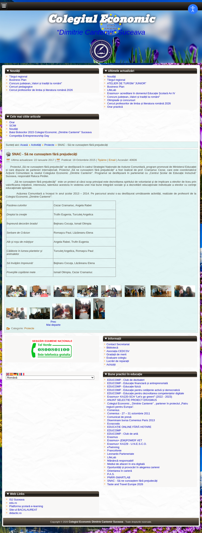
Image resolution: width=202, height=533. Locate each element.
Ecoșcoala (113, 423)
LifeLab (111, 457)
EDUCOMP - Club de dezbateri (126, 379)
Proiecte (49, 144)
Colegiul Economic (101, 19)
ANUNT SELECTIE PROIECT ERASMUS (132, 400)
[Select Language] (50, 378)
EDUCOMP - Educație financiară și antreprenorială (137, 383)
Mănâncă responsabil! (120, 460)
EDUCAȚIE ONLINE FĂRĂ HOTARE (129, 426)
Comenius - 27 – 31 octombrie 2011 (128, 413)
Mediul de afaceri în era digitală (126, 463)
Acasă (24, 144)
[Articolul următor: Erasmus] (53, 324)
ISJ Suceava (16, 499)
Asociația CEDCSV (117, 351)
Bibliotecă (112, 347)
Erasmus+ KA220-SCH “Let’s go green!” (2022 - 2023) (139, 396)
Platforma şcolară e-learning (26, 506)
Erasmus (112, 437)
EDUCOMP (114, 430)
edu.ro (13, 502)
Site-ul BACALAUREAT (23, 509)
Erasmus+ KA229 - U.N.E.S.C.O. (127, 443)
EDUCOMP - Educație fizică (124, 386)
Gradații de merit (116, 354)
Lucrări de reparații (117, 361)
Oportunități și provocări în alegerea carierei (133, 467)
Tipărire (102, 160)
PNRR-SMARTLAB (118, 477)
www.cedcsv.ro (107, 530)
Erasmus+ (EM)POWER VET (124, 440)
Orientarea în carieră (119, 470)
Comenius (113, 410)
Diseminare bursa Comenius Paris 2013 (131, 420)
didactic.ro (15, 513)
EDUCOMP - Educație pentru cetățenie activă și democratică (143, 390)
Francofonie (114, 450)
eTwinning (113, 447)
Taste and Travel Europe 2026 (125, 484)
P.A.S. (111, 474)
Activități (36, 144)
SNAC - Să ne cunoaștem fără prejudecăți (44, 154)
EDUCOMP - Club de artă (122, 433)
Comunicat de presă (119, 416)
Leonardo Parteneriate (120, 453)
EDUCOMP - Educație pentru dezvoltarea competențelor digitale (145, 393)
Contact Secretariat (117, 344)
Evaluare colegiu (116, 357)
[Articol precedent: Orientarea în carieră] (53, 321)
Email (112, 160)
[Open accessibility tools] (193, 9)
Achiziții (111, 364)
